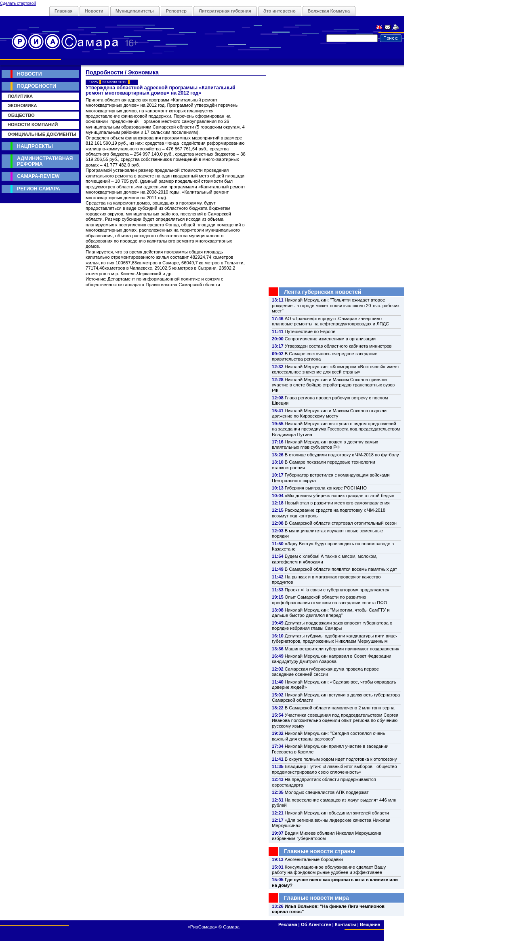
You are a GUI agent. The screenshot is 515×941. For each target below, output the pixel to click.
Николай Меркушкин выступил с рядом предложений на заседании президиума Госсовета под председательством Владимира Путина (336, 429)
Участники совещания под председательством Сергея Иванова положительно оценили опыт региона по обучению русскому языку (335, 720)
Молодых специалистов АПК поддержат (327, 792)
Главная (64, 10)
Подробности (36, 86)
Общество (21, 115)
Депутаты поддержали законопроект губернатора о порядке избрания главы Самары (332, 625)
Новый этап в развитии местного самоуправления (337, 502)
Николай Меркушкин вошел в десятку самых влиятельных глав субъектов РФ (325, 444)
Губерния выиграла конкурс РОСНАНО (326, 487)
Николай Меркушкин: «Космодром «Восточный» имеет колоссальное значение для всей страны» (335, 369)
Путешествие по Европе (310, 331)
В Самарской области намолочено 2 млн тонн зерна (340, 707)
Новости (94, 10)
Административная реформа (45, 161)
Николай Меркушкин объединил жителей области (337, 812)
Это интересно (279, 10)
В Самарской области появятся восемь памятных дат (341, 569)
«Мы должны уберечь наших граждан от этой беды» (339, 495)
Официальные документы (42, 134)
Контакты (345, 924)
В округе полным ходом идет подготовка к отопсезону (341, 759)
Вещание (370, 924)
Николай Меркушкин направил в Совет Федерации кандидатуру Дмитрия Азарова (331, 659)
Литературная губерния (225, 10)
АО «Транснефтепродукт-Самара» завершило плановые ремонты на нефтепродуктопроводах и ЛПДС (330, 321)
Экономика (22, 105)
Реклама (287, 924)
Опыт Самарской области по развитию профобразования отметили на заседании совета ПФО (329, 600)
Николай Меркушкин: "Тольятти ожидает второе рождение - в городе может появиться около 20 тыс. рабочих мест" (335, 305)
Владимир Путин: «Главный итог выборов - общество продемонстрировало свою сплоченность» (334, 769)
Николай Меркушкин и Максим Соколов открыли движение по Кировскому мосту (329, 413)
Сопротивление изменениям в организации (330, 338)
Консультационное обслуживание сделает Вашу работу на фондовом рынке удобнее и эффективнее (329, 870)
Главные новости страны (319, 851)
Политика (20, 96)
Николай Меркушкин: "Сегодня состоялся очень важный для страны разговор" (328, 736)
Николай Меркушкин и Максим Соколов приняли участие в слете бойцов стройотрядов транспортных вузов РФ (333, 385)
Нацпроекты (35, 146)
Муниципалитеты (135, 10)
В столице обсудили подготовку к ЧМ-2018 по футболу (342, 454)
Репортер (176, 10)
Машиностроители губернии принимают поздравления (342, 648)
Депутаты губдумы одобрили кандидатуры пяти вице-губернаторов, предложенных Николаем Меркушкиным (334, 638)
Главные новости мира (316, 898)
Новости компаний (33, 124)
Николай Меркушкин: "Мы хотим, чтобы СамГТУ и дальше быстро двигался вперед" (330, 613)
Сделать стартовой (18, 3)
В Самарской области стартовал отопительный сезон (341, 523)
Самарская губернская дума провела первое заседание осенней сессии (325, 672)
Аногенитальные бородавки (314, 859)
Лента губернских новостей (323, 292)
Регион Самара (38, 189)
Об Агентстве (316, 924)
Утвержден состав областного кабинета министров (338, 346)
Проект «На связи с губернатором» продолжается (337, 589)
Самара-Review (38, 176)
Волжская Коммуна (329, 10)
